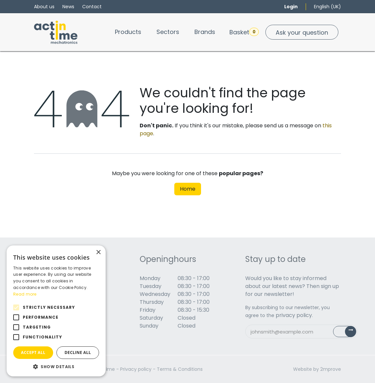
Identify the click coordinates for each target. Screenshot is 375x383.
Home (187, 189)
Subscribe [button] (348, 333)
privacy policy (294, 315)
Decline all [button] (78, 352)
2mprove (330, 369)
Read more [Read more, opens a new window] (25, 294)
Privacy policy (136, 369)
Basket (244, 32)
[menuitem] (128, 32)
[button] (56, 366)
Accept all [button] (33, 352)
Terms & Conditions (180, 369)
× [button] (98, 252)
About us (44, 6)
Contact (92, 6)
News (68, 6)
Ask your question (302, 32)
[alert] (56, 310)
